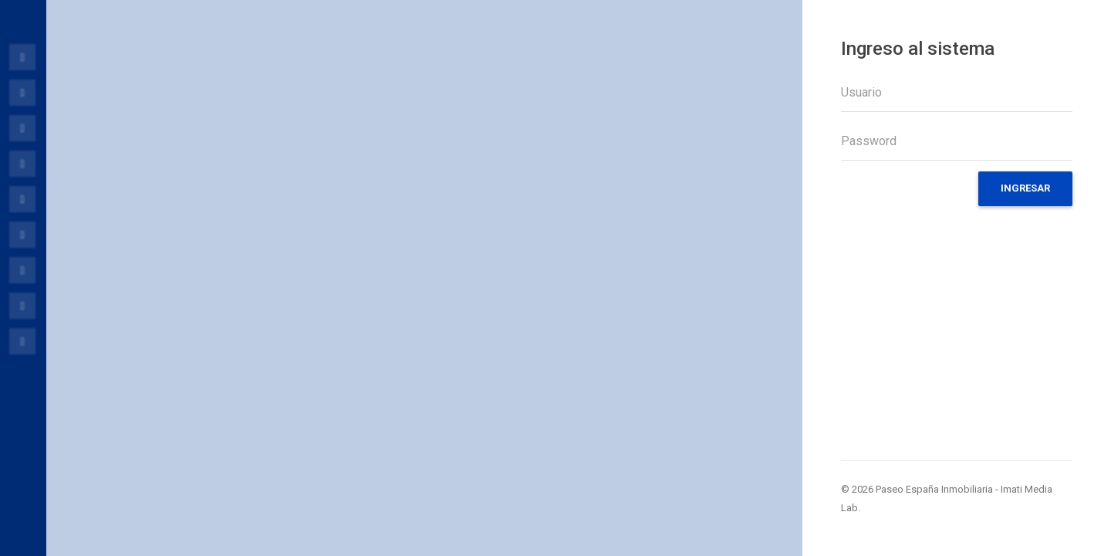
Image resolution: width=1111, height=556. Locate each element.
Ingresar (1025, 188)
